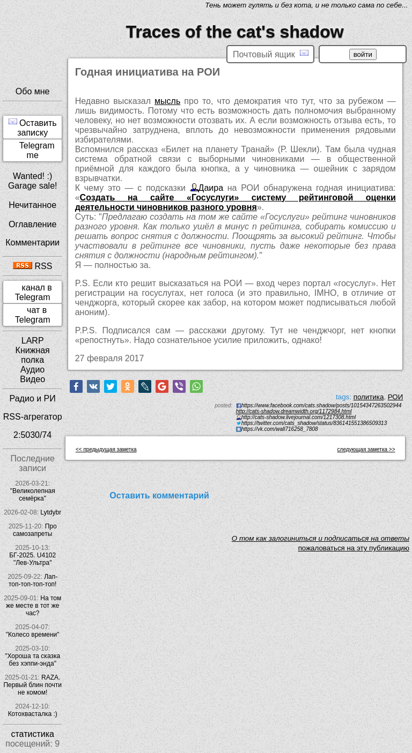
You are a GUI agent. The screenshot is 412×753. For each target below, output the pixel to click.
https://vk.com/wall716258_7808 (279, 429)
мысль (167, 101)
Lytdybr (50, 512)
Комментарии (32, 242)
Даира (210, 187)
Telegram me (37, 150)
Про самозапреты (35, 530)
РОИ (395, 397)
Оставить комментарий (159, 495)
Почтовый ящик (270, 54)
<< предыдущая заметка (106, 449)
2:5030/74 (32, 434)
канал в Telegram (33, 292)
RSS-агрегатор (32, 416)
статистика (32, 734)
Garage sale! (32, 185)
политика (369, 397)
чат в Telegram (32, 314)
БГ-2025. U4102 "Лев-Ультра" (32, 558)
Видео (32, 379)
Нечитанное (32, 205)
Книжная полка (33, 355)
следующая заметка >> (366, 449)
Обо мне (33, 91)
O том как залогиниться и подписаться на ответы (320, 538)
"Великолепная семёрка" (32, 494)
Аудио (32, 369)
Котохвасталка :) (32, 714)
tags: (343, 397)
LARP (32, 340)
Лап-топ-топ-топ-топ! (33, 580)
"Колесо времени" (33, 634)
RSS (32, 266)
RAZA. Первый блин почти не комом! (32, 685)
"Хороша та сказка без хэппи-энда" (32, 659)
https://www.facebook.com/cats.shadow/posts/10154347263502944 (321, 405)
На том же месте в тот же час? (33, 605)
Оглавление (32, 224)
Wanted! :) (32, 176)
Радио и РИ (33, 398)
